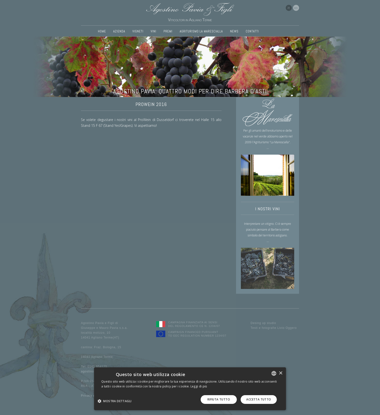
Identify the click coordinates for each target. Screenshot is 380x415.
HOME (102, 31)
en (296, 8)
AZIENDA (119, 31)
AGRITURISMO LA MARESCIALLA (201, 31)
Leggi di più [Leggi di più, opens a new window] (198, 386)
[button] (116, 401)
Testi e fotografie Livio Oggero (274, 328)
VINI (153, 31)
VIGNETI (137, 31)
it (289, 8)
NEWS (234, 31)
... (268, 147)
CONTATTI (252, 31)
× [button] (280, 373)
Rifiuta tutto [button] (218, 399)
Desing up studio (263, 323)
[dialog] (190, 388)
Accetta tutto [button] (258, 399)
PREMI (168, 31)
